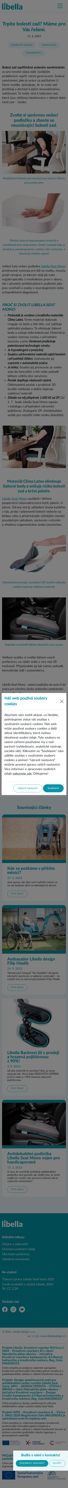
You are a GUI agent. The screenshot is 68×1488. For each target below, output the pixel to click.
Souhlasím (53, 788)
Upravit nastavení (28, 788)
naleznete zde (22, 773)
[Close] (62, 701)
